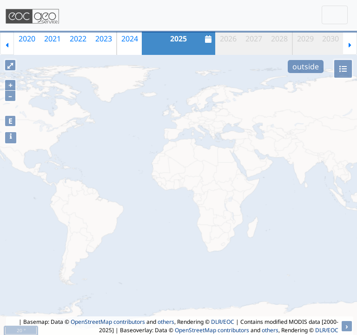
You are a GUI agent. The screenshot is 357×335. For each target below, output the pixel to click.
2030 (330, 39)
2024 (129, 39)
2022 (78, 39)
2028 (279, 39)
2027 (253, 39)
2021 (52, 39)
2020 (27, 39)
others (166, 322)
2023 (103, 39)
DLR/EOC (222, 322)
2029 (305, 39)
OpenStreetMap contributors (108, 322)
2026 (228, 39)
